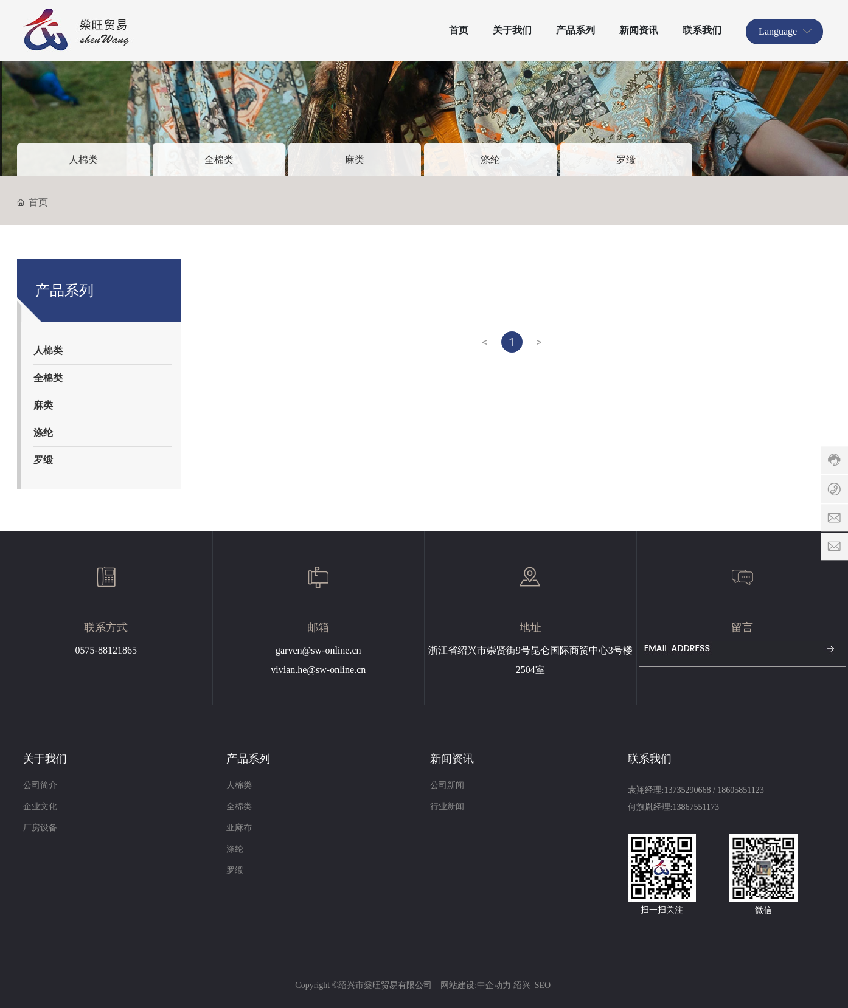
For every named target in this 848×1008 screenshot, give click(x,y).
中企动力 (494, 985)
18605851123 (740, 790)
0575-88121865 (106, 650)
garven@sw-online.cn (318, 650)
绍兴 (521, 985)
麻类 (354, 159)
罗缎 (626, 159)
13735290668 (687, 790)
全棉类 (219, 159)
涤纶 (490, 159)
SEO (543, 985)
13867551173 (695, 807)
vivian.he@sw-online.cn (318, 670)
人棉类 (83, 159)
